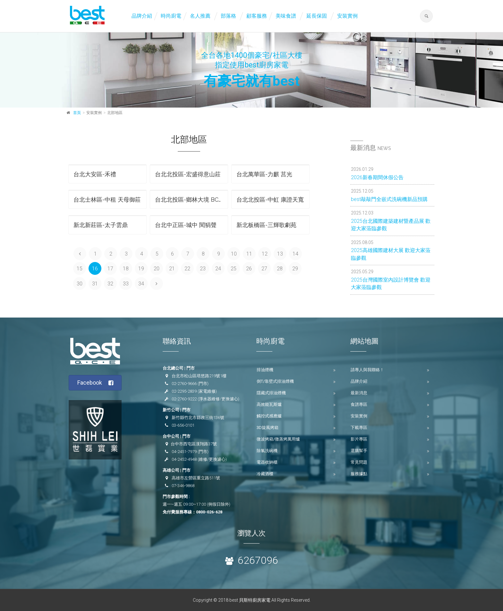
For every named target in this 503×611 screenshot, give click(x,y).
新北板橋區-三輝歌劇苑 (266, 225)
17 (110, 269)
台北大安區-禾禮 (94, 174)
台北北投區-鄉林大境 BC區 (189, 199)
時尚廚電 (171, 16)
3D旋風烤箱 (267, 427)
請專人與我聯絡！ (367, 369)
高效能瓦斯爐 (269, 404)
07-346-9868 (183, 485)
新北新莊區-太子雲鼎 (100, 225)
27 (264, 269)
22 (187, 269)
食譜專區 (359, 404)
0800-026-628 (209, 512)
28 (280, 269)
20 (156, 269)
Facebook (95, 382)
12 (265, 254)
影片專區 (359, 439)
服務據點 (359, 473)
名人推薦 (200, 16)
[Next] (156, 283)
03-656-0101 (183, 425)
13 (280, 254)
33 (126, 284)
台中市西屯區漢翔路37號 (194, 443)
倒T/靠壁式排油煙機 (275, 381)
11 (249, 254)
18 (126, 269)
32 (110, 284)
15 (79, 269)
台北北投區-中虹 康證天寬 (270, 199)
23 (203, 269)
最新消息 (359, 392)
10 (234, 254)
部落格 (228, 16)
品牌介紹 (142, 16)
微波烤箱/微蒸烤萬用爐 (278, 439)
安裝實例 (347, 16)
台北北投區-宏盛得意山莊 (188, 174)
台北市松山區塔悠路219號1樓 (199, 375)
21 (172, 269)
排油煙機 (265, 369)
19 (141, 269)
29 (295, 269)
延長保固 (316, 16)
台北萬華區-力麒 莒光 (264, 174)
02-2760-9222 (184, 399)
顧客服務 (256, 16)
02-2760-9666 (184, 383)
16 (95, 269)
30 (79, 284)
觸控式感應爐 (269, 416)
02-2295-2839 (184, 391)
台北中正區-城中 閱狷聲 (186, 225)
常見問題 (359, 462)
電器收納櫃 (267, 462)
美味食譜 (286, 16)
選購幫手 (359, 450)
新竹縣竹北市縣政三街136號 (198, 417)
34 (141, 284)
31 (95, 284)
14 (295, 254)
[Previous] (79, 253)
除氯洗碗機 (267, 450)
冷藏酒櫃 (265, 473)
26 (249, 269)
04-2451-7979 (184, 451)
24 (218, 269)
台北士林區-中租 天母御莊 (107, 199)
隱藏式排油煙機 (271, 392)
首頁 (77, 112)
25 (233, 269)
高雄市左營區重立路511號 (196, 478)
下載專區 (359, 427)
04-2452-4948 (184, 459)
